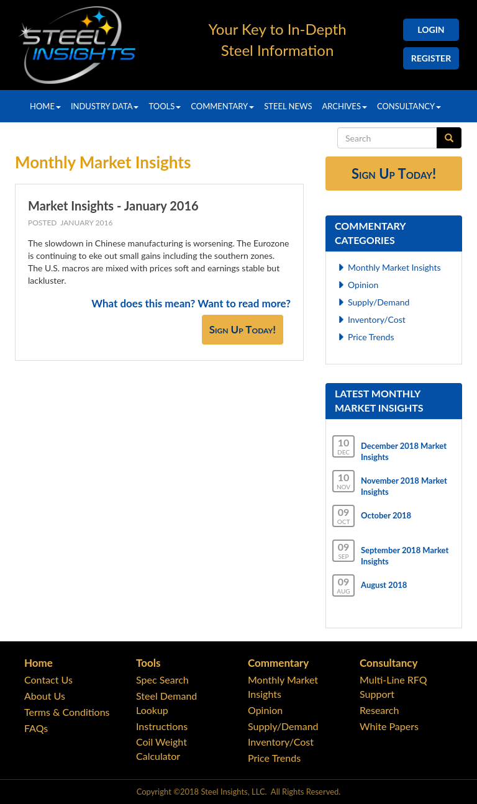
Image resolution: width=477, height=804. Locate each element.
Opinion (363, 284)
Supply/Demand (378, 302)
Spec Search (162, 679)
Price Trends (371, 337)
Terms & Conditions (67, 712)
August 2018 (384, 585)
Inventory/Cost (377, 319)
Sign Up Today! (242, 329)
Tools (164, 106)
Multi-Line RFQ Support (393, 687)
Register (431, 58)
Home (45, 106)
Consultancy (409, 106)
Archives (344, 106)
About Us (44, 696)
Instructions (162, 726)
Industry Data (105, 106)
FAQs (36, 728)
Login (430, 29)
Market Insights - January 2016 (113, 205)
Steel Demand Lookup (166, 703)
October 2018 (386, 515)
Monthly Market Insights (394, 267)
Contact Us (48, 679)
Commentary (222, 106)
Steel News (288, 106)
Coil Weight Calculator (161, 749)
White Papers (389, 726)
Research (379, 710)
